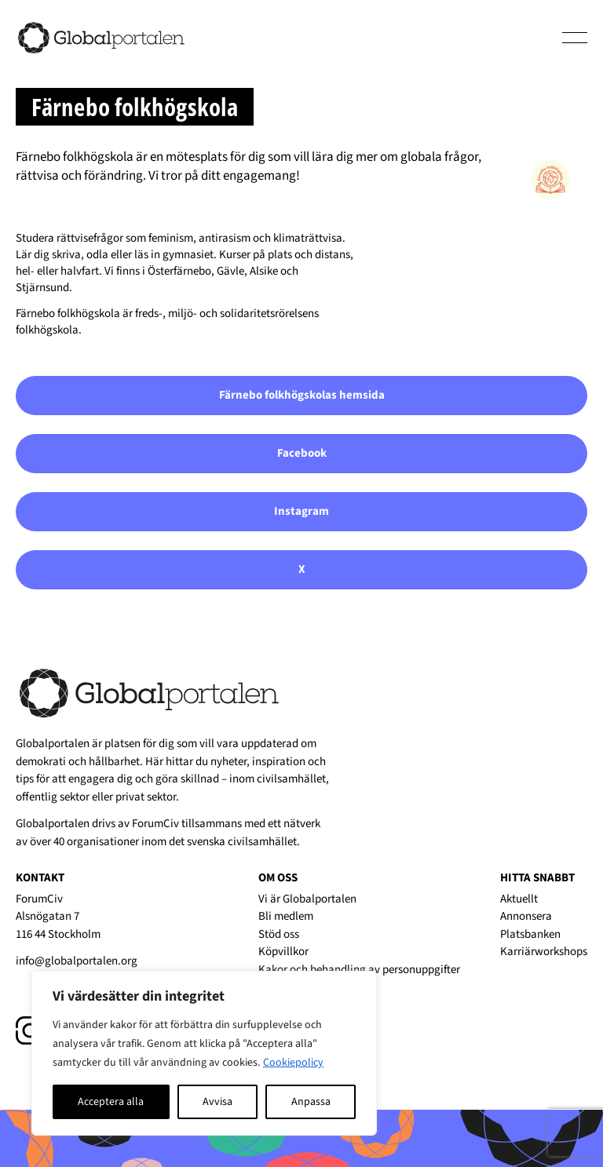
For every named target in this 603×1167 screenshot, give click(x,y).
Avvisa (217, 1102)
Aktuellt (519, 899)
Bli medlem (285, 916)
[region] (204, 1053)
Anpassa (311, 1102)
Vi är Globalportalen (307, 899)
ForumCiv (155, 823)
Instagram (301, 511)
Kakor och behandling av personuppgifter (359, 969)
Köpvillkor (283, 951)
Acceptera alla (111, 1102)
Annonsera (526, 916)
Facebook (302, 453)
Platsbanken (530, 934)
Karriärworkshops (543, 951)
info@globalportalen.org (76, 961)
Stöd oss (278, 934)
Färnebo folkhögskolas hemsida (302, 395)
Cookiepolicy (293, 1062)
